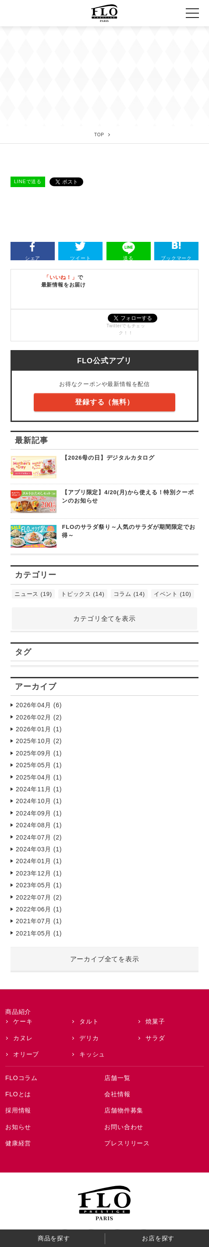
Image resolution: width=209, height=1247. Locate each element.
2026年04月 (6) (39, 705)
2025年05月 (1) (39, 765)
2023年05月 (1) (39, 885)
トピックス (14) (83, 594)
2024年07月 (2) (39, 837)
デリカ (89, 1038)
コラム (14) (129, 594)
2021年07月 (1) (39, 921)
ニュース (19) (33, 594)
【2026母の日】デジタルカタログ (108, 457)
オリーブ (26, 1054)
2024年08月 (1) (39, 825)
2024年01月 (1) (39, 860)
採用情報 (18, 1110)
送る (128, 251)
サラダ (155, 1038)
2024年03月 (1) (39, 849)
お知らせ (18, 1126)
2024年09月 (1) (39, 813)
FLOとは (18, 1094)
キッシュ (92, 1054)
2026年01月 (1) (39, 729)
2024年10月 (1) (39, 800)
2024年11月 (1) (39, 789)
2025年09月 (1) (39, 753)
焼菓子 (155, 1021)
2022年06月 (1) (39, 909)
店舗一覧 (117, 1077)
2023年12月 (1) (39, 873)
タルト (89, 1021)
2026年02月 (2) (39, 717)
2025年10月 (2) (39, 740)
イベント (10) (172, 594)
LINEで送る (28, 181)
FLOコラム (21, 1077)
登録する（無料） (104, 402)
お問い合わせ (123, 1126)
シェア (33, 251)
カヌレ (22, 1038)
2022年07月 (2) (39, 897)
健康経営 (18, 1143)
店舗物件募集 (123, 1110)
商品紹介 (18, 1011)
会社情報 (117, 1094)
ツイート (80, 251)
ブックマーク (176, 251)
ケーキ (22, 1021)
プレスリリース (127, 1143)
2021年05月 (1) (39, 933)
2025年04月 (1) (39, 777)
